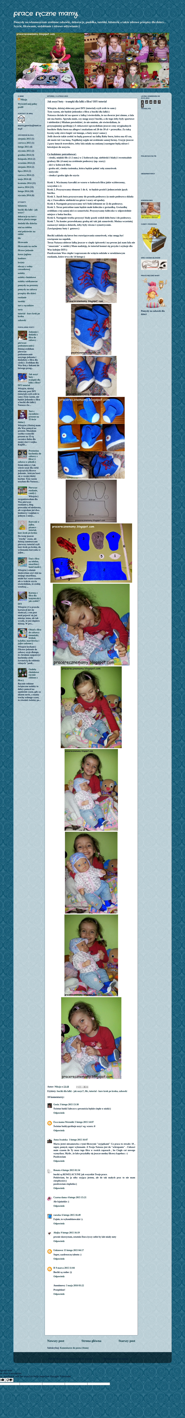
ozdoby (21, 273)
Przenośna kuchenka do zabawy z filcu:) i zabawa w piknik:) (29, 456)
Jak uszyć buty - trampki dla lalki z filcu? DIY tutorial (29, 380)
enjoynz (98, 1358)
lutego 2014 (23, 191)
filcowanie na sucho (27, 246)
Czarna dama (60, 1197)
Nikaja (23, 99)
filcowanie (23, 242)
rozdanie (22, 297)
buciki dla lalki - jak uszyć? (70, 1091)
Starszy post (127, 1341)
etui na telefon (25, 227)
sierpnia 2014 (24, 167)
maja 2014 (23, 179)
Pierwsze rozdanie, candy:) (33, 490)
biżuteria (22, 206)
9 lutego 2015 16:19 (70, 1232)
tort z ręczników (26, 305)
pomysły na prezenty (28, 285)
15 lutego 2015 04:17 (74, 1250)
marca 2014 (23, 187)
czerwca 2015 (24, 143)
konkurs (22, 258)
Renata (56, 1170)
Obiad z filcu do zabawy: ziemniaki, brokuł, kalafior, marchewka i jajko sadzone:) (29, 636)
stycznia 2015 (24, 151)
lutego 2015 (23, 147)
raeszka (57, 1215)
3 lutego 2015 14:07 (84, 1122)
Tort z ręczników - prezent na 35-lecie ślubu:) (29, 416)
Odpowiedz (59, 1113)
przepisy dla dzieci (27, 293)
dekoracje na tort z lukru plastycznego (27, 218)
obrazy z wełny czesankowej (25, 268)
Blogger (132, 1358)
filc (86, 1091)
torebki (21, 301)
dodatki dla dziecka (27, 223)
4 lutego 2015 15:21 (77, 1197)
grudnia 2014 (24, 155)
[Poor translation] (9, 1380)
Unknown (58, 1250)
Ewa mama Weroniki (63, 1122)
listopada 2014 (25, 159)
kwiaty (21, 262)
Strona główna (91, 1341)
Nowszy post (55, 1341)
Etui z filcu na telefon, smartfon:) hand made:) (35, 562)
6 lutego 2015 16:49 (71, 1215)
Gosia (56, 1104)
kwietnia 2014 (25, 183)
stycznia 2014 (24, 195)
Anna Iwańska (60, 1139)
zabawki (123, 1091)
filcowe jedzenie (25, 250)
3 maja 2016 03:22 (75, 1285)
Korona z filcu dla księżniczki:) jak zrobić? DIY (29, 598)
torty (20, 309)
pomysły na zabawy (27, 289)
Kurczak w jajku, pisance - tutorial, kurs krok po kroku (28, 527)
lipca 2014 (23, 171)
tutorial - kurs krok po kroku (103, 1091)
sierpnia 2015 (24, 138)
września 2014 (25, 163)
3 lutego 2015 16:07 (78, 1139)
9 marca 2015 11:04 (65, 1268)
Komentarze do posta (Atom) (74, 1348)
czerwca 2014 (24, 175)
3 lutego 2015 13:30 (69, 1104)
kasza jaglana (24, 254)
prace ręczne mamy (45, 13)
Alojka (56, 1232)
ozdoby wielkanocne (28, 281)
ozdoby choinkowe (27, 277)
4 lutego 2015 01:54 (70, 1170)
